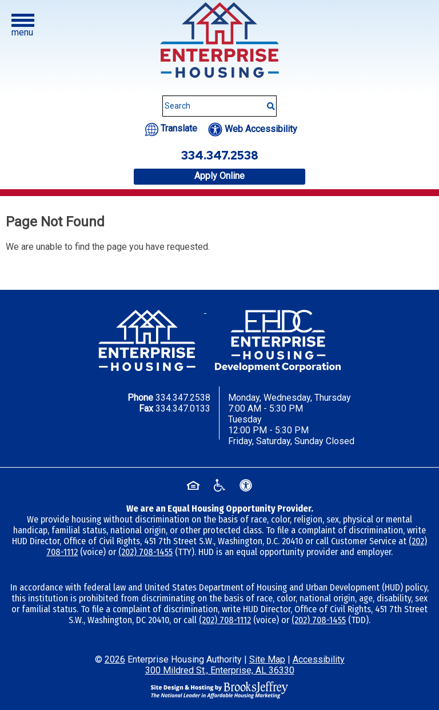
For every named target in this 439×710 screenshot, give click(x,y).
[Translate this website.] (171, 128)
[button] (22, 26)
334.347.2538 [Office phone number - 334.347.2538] (219, 155)
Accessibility (319, 659)
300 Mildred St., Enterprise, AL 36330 (219, 670)
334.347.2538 (182, 397)
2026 (115, 659)
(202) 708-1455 (145, 552)
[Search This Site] (219, 106)
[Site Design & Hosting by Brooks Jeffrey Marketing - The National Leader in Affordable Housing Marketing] (219, 689)
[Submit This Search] (267, 100)
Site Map (267, 659)
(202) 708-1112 (225, 620)
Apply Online (219, 175)
